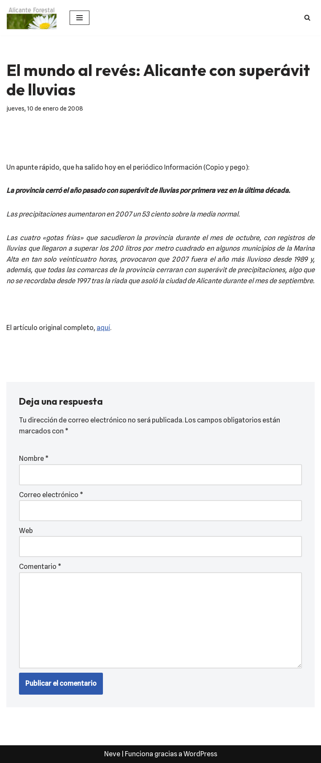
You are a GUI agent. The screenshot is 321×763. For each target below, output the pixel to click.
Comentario (40, 567)
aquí (103, 328)
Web (26, 531)
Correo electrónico (51, 495)
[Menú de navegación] (79, 18)
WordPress (200, 754)
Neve (112, 754)
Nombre (34, 459)
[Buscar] (307, 17)
